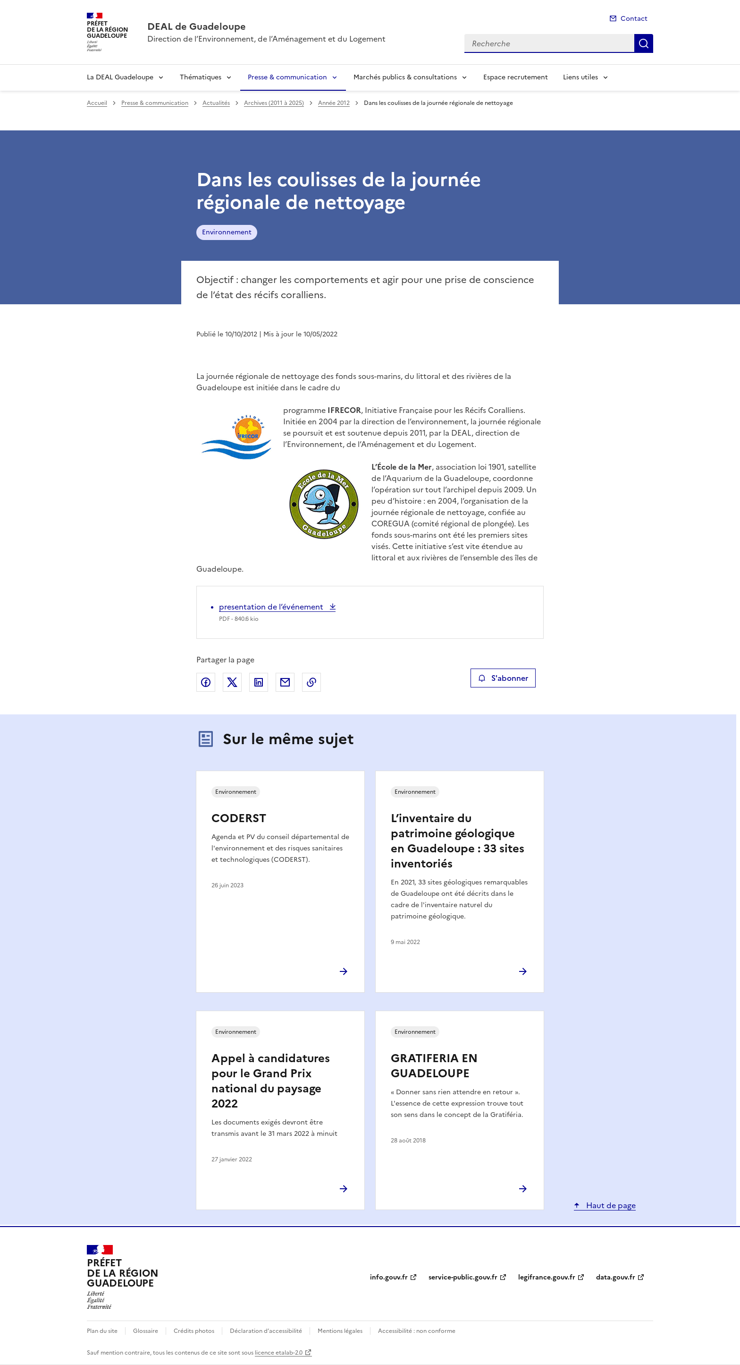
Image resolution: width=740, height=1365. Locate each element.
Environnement (227, 232)
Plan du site (102, 1331)
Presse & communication (287, 77)
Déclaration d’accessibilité (266, 1331)
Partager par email (285, 682)
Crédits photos (194, 1331)
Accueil (97, 103)
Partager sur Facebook (205, 682)
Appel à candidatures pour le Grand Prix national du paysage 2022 (270, 1081)
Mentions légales (340, 1331)
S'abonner (503, 678)
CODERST (238, 818)
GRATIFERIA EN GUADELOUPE (434, 1066)
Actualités (216, 103)
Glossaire (145, 1331)
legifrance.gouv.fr (546, 1277)
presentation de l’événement (272, 606)
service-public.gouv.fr (463, 1277)
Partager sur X (232, 682)
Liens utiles (580, 77)
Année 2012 (334, 103)
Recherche (643, 43)
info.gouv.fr (389, 1277)
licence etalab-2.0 (279, 1352)
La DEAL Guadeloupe (120, 77)
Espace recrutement (515, 77)
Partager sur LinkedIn (258, 682)
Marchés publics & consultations (405, 77)
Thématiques (200, 77)
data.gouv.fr (615, 1277)
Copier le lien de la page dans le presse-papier (311, 682)
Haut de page (610, 1205)
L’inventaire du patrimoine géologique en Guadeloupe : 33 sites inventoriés (457, 841)
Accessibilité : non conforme (416, 1331)
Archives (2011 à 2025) (274, 103)
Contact (634, 19)
